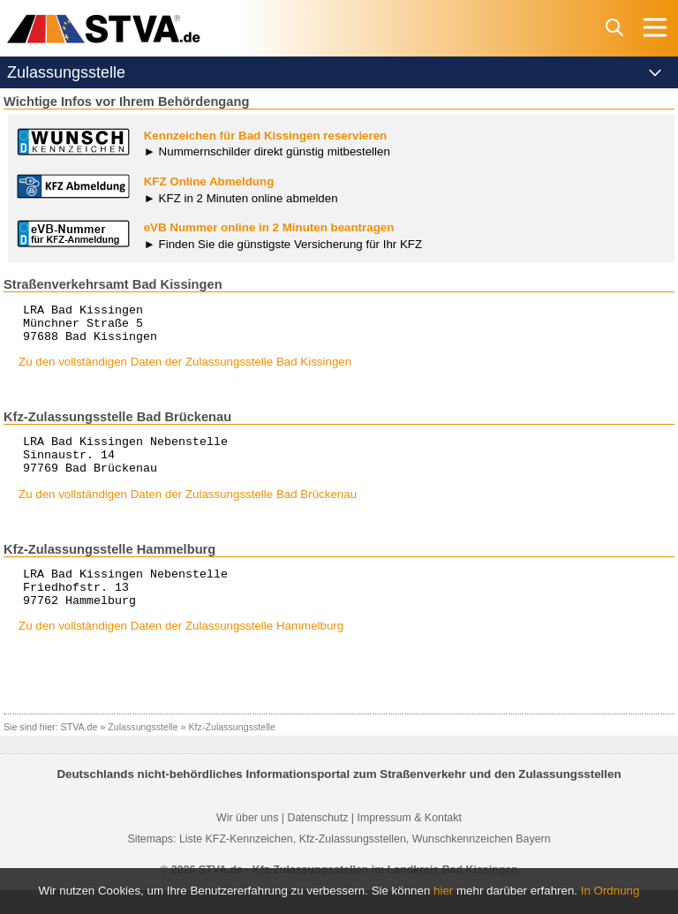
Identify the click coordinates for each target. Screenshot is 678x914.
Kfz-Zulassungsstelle (232, 750)
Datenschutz (317, 841)
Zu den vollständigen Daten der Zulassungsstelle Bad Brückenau (188, 510)
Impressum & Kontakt (409, 841)
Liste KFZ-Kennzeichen (236, 863)
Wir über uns (247, 841)
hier (443, 890)
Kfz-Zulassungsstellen (352, 863)
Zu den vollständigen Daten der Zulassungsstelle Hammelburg (181, 649)
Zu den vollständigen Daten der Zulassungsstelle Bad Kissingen (185, 369)
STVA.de (79, 750)
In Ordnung (610, 890)
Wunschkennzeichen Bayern (481, 863)
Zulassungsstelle (142, 750)
